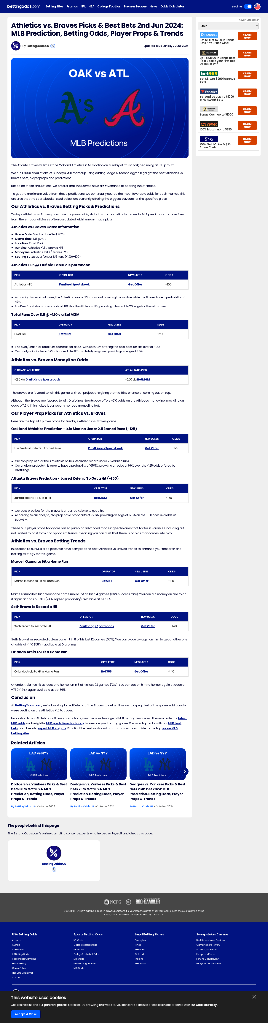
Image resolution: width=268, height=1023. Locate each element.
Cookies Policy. (207, 1005)
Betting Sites (54, 6)
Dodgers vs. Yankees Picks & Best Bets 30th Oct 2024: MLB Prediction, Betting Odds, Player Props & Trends (39, 791)
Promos (72, 6)
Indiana (139, 958)
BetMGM (64, 334)
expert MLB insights (52, 728)
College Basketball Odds (87, 954)
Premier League (135, 6)
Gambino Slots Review (208, 944)
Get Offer (135, 284)
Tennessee (140, 963)
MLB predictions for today (65, 723)
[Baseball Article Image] (39, 764)
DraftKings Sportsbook (42, 379)
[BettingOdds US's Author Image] (54, 853)
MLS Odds (79, 958)
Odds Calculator (172, 6)
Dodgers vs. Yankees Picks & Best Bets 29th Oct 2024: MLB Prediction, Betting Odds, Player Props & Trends (98, 791)
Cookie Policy (19, 968)
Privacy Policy (19, 963)
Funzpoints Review (206, 954)
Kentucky (139, 949)
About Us (16, 940)
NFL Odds (78, 940)
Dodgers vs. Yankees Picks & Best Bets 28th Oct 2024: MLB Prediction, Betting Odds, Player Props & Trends (157, 791)
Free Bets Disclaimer (22, 972)
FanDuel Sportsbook (74, 284)
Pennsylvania (142, 940)
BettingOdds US (37, 46)
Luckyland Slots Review (208, 963)
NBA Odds (79, 949)
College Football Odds (85, 944)
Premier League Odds (85, 963)
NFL (83, 6)
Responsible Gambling (24, 958)
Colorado (140, 954)
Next (184, 771)
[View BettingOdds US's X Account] (52, 46)
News (153, 6)
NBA (91, 6)
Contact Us (18, 949)
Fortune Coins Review (207, 958)
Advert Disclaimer (249, 20)
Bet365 (107, 581)
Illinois (138, 944)
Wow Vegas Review (206, 949)
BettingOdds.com (28, 705)
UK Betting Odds (20, 954)
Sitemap (16, 977)
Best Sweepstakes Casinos (210, 940)
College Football (109, 6)
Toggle (248, 6)
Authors (16, 944)
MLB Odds (79, 968)
